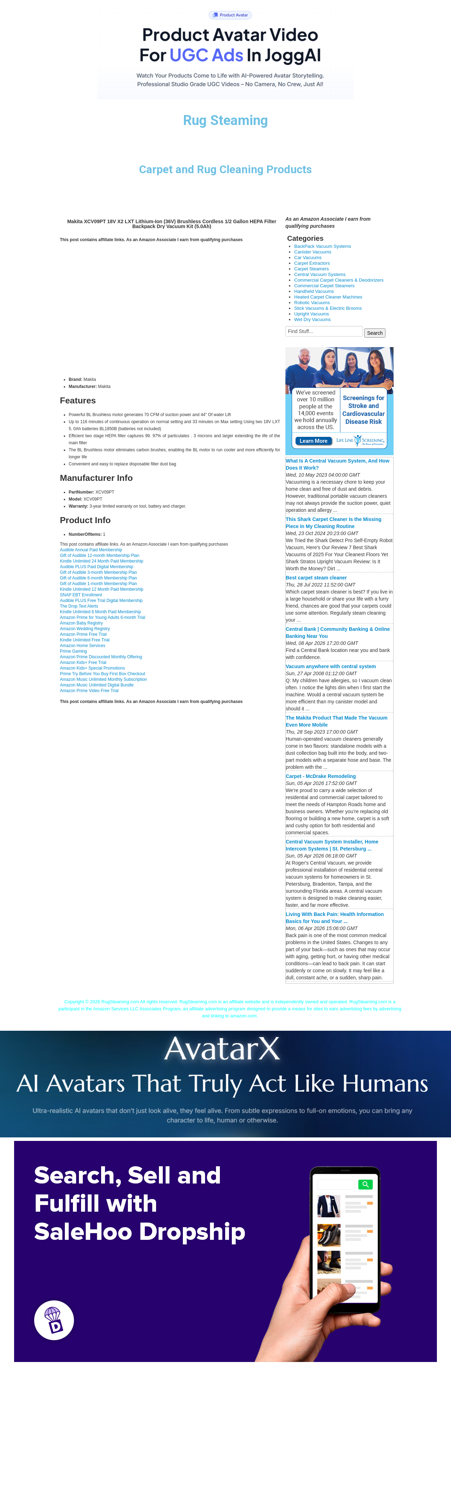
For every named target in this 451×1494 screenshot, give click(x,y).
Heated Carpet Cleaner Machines (328, 297)
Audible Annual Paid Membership (91, 549)
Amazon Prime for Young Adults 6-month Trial (102, 617)
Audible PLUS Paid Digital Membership (96, 566)
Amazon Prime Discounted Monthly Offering (101, 656)
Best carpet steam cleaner (316, 577)
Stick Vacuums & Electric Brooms (328, 308)
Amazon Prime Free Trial (83, 634)
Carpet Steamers (311, 268)
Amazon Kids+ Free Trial (83, 662)
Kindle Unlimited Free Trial (85, 640)
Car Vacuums (308, 257)
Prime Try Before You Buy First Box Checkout (102, 673)
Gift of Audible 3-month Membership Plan (98, 572)
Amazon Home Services (82, 645)
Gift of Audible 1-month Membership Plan (98, 583)
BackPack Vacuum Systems (322, 246)
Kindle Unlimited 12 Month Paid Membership (101, 589)
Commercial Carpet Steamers (324, 285)
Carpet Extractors (312, 263)
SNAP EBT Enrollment (81, 594)
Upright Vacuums (311, 313)
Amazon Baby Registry (81, 623)
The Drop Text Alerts (79, 606)
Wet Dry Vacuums (312, 319)
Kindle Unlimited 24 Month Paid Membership (101, 561)
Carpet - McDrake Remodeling (321, 776)
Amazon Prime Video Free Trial (89, 690)
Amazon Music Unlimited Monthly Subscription (103, 679)
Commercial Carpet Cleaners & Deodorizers (339, 280)
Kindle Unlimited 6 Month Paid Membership (100, 611)
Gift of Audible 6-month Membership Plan (98, 578)
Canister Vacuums (312, 252)
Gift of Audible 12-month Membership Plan (99, 555)
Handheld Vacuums (314, 291)
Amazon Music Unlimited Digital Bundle (97, 685)
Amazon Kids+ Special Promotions (92, 668)
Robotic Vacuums (312, 302)
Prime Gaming (73, 651)
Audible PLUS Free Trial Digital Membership (101, 600)
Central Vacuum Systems (320, 274)
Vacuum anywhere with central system (331, 666)
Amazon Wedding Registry (85, 628)
